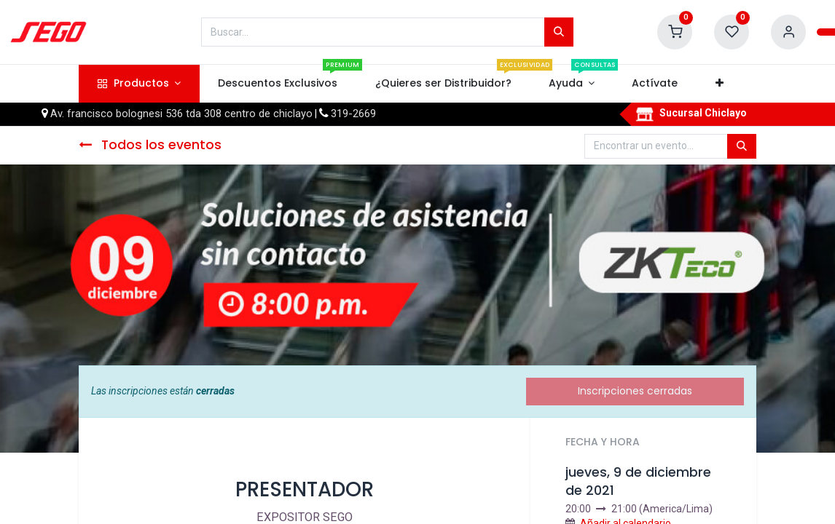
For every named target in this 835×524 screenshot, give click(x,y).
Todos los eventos (150, 145)
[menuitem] (278, 84)
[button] (719, 84)
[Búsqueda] (558, 32)
